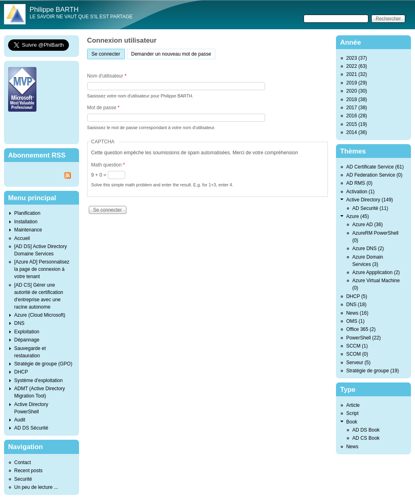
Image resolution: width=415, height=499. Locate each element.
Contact (22, 462)
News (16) (357, 313)
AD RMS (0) (359, 183)
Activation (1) (360, 191)
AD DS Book (365, 430)
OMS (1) (355, 321)
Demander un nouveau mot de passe (171, 54)
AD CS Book (365, 438)
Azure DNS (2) (368, 248)
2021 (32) (356, 74)
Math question (108, 165)
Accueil (22, 238)
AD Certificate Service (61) (375, 167)
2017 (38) (356, 107)
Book (351, 422)
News (352, 446)
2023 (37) (356, 58)
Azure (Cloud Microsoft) (39, 315)
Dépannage (26, 340)
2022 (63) (356, 66)
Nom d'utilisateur (106, 76)
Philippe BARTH (54, 9)
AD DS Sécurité (31, 428)
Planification (27, 213)
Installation (25, 222)
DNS (19, 323)
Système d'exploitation (38, 380)
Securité (23, 479)
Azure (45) (357, 216)
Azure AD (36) (367, 224)
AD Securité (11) (370, 208)
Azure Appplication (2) (376, 272)
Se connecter (108, 53)
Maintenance (28, 230)
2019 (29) (356, 83)
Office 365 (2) (360, 329)
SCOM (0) (357, 354)
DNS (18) (356, 304)
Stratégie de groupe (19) (372, 371)
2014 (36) (356, 132)
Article (352, 405)
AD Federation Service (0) (374, 175)
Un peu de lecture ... (36, 487)
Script (352, 413)
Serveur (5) (358, 362)
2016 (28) (356, 116)
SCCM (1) (357, 346)
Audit (19, 420)
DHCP (21, 372)
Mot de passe (103, 107)
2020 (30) (356, 91)
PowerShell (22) (363, 338)
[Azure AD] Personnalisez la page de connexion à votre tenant (41, 269)
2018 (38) (356, 99)
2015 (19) (356, 124)
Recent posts (28, 470)
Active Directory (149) (369, 200)
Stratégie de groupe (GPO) (43, 364)
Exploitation (26, 332)
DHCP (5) (356, 296)
